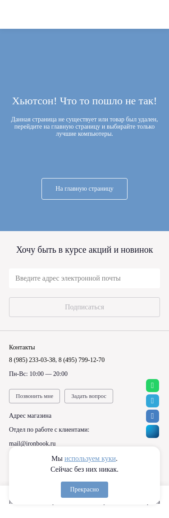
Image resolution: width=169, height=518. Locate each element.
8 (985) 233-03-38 (32, 360)
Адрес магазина (30, 415)
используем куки (90, 458)
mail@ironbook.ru (32, 443)
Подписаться (84, 307)
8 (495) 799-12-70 (82, 360)
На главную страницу (84, 188)
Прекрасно (84, 489)
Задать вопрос (88, 396)
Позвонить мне (34, 396)
